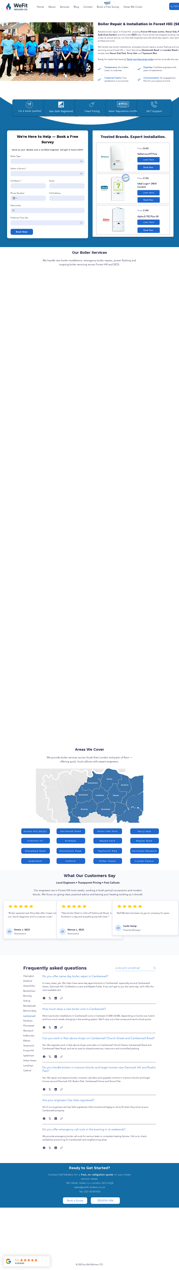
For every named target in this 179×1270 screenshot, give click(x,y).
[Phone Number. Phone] (31, 198)
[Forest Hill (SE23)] (35, 831)
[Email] (66, 185)
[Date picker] (13, 210)
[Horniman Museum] (144, 851)
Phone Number (18, 193)
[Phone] (172, 6)
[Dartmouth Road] (71, 831)
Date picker (16, 205)
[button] (88, 6)
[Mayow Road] (144, 841)
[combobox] (48, 161)
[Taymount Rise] (107, 851)
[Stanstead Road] (35, 851)
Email (51, 181)
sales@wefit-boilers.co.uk (89, 1187)
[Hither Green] (107, 861)
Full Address (55, 193)
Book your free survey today (140, 59)
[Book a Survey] (75, 1200)
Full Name (16, 181)
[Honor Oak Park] (107, 831)
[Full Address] (66, 198)
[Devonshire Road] (71, 851)
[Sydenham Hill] (35, 841)
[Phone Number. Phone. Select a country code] (15, 198)
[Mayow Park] (107, 841)
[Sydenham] (35, 861)
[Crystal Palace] (144, 861)
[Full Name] (27, 185)
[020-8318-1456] (105, 1200)
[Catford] (71, 861)
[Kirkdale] (71, 841)
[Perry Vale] (144, 831)
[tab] (30, 976)
